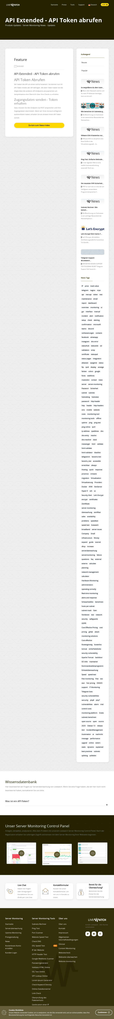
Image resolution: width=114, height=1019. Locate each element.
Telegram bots (87, 691)
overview (85, 307)
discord (91, 329)
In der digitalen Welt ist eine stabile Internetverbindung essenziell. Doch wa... (91, 165)
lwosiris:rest (96, 457)
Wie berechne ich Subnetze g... (92, 111)
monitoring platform (89, 713)
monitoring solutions (90, 636)
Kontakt (62, 928)
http (83, 405)
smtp (93, 350)
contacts (99, 333)
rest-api (89, 294)
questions (85, 559)
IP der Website (38, 950)
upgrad (84, 743)
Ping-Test (36, 928)
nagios (92, 290)
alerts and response (89, 598)
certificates (93, 499)
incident (85, 316)
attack (97, 632)
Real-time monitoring (90, 593)
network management (90, 572)
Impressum (63, 933)
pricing (84, 632)
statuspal (94, 354)
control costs (86, 709)
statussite (94, 346)
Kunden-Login (11, 952)
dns (102, 431)
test (92, 615)
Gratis (101, 713)
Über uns (62, 924)
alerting (97, 320)
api (83, 294)
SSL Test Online (38, 971)
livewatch (94, 525)
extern (97, 743)
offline (98, 418)
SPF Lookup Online (40, 976)
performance (95, 738)
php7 (98, 700)
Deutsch (92, 5)
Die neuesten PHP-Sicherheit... (92, 183)
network (99, 615)
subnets (97, 751)
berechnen (99, 602)
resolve (93, 435)
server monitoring (88, 508)
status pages (86, 358)
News (7, 941)
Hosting (85, 469)
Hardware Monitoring (90, 580)
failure (99, 555)
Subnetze (95, 397)
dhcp (83, 546)
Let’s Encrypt (98, 495)
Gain (95, 610)
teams (84, 329)
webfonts (90, 376)
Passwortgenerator (40, 963)
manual (97, 311)
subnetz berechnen (89, 717)
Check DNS (36, 941)
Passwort (85, 388)
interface (89, 311)
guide (91, 542)
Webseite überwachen (68, 957)
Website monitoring (67, 961)
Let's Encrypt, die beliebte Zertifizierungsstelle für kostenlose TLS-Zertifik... (92, 239)
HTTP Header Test (39, 954)
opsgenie (93, 363)
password (85, 401)
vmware (93, 474)
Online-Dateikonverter (41, 989)
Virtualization (96, 478)
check (90, 320)
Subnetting (86, 397)
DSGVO (99, 683)
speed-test (92, 674)
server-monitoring (95, 384)
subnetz (92, 393)
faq (92, 559)
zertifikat (97, 512)
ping (90, 422)
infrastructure (87, 538)
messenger (86, 444)
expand (84, 542)
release (100, 726)
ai (93, 734)
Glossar (62, 944)
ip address (86, 431)
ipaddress (95, 431)
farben (84, 371)
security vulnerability (90, 653)
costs (84, 414)
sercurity (85, 700)
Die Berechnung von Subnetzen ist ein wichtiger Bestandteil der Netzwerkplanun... (92, 216)
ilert (83, 730)
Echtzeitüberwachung (90, 670)
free (96, 679)
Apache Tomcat (87, 657)
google (97, 371)
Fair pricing (90, 683)
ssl (101, 346)
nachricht (99, 734)
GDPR (84, 623)
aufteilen (93, 755)
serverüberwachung (89, 551)
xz (95, 491)
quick (91, 469)
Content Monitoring (67, 948)
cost (101, 627)
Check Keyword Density (42, 984)
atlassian (85, 363)
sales (83, 516)
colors (90, 371)
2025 (84, 726)
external (98, 559)
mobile (89, 410)
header (89, 405)
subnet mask (86, 610)
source (101, 721)
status (101, 363)
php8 (92, 700)
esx (101, 679)
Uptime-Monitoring (13, 933)
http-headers (98, 405)
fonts (84, 376)
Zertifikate (85, 504)
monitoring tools (88, 418)
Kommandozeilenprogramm (92, 666)
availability (91, 516)
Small (93, 533)
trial (101, 704)
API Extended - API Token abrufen (37, 74)
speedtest (94, 521)
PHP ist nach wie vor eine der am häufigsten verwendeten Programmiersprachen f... (92, 189)
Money (96, 538)
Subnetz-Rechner (39, 924)
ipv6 (87, 367)
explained (99, 747)
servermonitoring (88, 555)
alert (91, 316)
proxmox (85, 474)
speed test (85, 525)
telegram (85, 290)
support (85, 687)
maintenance (87, 299)
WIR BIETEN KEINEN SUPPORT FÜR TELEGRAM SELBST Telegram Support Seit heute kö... (92, 266)
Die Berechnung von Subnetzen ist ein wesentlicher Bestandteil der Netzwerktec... (92, 117)
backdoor (98, 657)
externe (84, 563)
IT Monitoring (94, 687)
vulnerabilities (87, 704)
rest (100, 294)
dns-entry (85, 435)
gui (83, 311)
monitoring (94, 307)
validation (85, 350)
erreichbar (86, 465)
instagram (85, 341)
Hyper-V (85, 491)
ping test (97, 422)
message (85, 738)
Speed (84, 674)
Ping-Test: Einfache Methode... (92, 159)
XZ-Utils (85, 662)
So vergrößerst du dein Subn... (92, 87)
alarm (96, 704)
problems (85, 521)
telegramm (86, 457)
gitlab (91, 632)
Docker (84, 487)
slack (95, 440)
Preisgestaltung (11, 937)
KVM (90, 487)
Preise (64, 5)
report (84, 303)
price (87, 286)
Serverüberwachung (13, 928)
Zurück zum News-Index (39, 125)
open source (86, 721)
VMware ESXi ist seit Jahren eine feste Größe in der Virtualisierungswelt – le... (92, 141)
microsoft (97, 324)
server (84, 384)
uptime (84, 422)
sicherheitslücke (95, 649)
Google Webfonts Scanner (43, 958)
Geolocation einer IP (40, 1004)
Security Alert (87, 495)
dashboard (92, 303)
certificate (85, 354)
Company (85, 533)
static (84, 747)
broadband (86, 529)
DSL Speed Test (38, 945)
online (91, 743)
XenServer (98, 487)
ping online (86, 427)
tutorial (98, 542)
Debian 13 (91, 726)
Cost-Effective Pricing (90, 627)
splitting (85, 755)
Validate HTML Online (41, 967)
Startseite (54, 5)
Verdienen (85, 615)
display (93, 367)
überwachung (87, 512)
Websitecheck (64, 952)
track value (94, 286)
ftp (83, 367)
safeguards (93, 619)
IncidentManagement (94, 730)
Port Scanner (37, 933)
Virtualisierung (87, 482)
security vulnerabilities (90, 696)
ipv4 (93, 427)
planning (85, 568)
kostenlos (98, 644)
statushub (85, 346)
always (94, 465)
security (85, 619)
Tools (72, 5)
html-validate (87, 448)
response (98, 469)
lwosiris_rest (86, 461)
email (95, 299)
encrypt (84, 499)
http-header (95, 401)
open (95, 721)
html (93, 444)
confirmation (87, 324)
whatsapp (94, 337)
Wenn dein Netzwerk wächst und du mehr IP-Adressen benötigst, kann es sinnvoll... (92, 93)
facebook (85, 337)
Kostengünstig (87, 644)
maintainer (93, 662)
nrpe (99, 290)
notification (99, 316)
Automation (86, 734)
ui (101, 307)
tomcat (84, 649)
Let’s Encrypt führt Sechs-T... (91, 234)
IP (82, 286)
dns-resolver (86, 440)
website (97, 410)
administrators (87, 585)
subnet (84, 393)
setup (84, 320)
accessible (97, 461)
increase (90, 546)
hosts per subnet (88, 606)
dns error (94, 341)
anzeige (101, 367)
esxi (83, 683)
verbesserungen (88, 333)
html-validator (87, 452)
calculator (85, 576)
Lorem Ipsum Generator (42, 980)
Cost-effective (87, 640)
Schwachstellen (87, 602)
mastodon (85, 380)
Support (81, 5)
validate (100, 444)
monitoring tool (93, 414)
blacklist (97, 452)
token (95, 294)
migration (85, 478)
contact (94, 380)
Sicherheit (94, 388)
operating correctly (89, 589)
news (101, 380)
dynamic (90, 747)
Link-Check (36, 993)
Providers (98, 482)
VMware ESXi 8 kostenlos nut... (92, 135)
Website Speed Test (40, 937)
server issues (97, 529)
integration (97, 358)
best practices (87, 751)
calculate (92, 563)
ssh (91, 491)
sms (83, 410)
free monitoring (88, 679)
